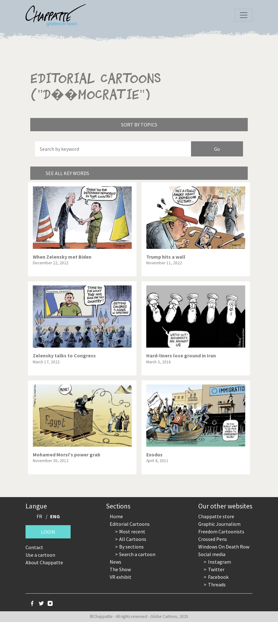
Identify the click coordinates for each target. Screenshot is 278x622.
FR (39, 516)
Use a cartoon (40, 555)
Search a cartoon (137, 554)
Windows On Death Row (223, 546)
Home (116, 516)
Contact (34, 547)
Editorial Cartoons (130, 524)
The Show (120, 569)
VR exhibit (120, 577)
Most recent (132, 531)
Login (48, 532)
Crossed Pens (212, 539)
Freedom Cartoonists (221, 531)
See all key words (67, 173)
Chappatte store (216, 516)
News (115, 562)
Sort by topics (139, 124)
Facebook (218, 577)
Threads (217, 584)
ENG (55, 516)
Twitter (216, 569)
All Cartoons (132, 539)
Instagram (219, 562)
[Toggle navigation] (243, 15)
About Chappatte (44, 562)
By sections (131, 546)
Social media (211, 554)
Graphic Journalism (219, 524)
